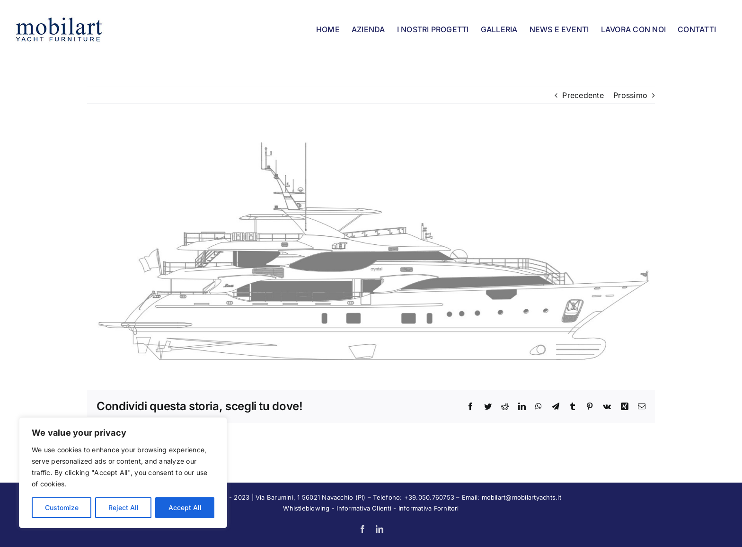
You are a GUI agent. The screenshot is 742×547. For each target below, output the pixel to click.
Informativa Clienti (363, 508)
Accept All (185, 507)
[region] (123, 472)
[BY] (371, 246)
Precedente (582, 95)
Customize (62, 507)
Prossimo (630, 95)
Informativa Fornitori (428, 508)
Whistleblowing (306, 508)
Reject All (123, 507)
